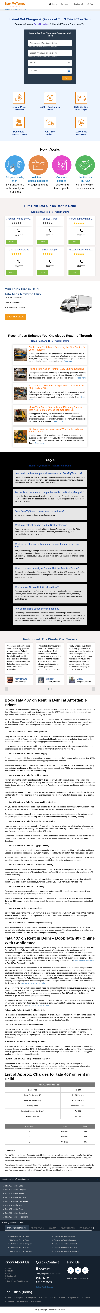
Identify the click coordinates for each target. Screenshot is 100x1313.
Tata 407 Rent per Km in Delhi (33, 983)
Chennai (10, 1301)
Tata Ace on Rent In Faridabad (64, 1244)
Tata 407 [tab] (52, 1228)
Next (67, 78)
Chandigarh (23, 1301)
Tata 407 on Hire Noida (14, 1194)
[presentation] (6, 689)
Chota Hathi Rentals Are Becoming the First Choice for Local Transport (57, 348)
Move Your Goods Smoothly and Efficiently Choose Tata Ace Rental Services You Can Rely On (55, 408)
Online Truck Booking (44, 1287)
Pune (63, 1297)
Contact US (78, 4)
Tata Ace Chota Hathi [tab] (16, 1228)
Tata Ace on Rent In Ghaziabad (64, 1247)
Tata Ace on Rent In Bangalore (19, 1244)
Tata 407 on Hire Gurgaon (15, 1190)
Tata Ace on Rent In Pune (18, 1240)
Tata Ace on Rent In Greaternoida (65, 1251)
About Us (10, 1271)
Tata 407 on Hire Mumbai (15, 1205)
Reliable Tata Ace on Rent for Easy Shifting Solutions (56, 369)
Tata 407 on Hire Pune (14, 1209)
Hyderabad (74, 1297)
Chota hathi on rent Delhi (83, 960)
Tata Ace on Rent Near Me (17, 1281)
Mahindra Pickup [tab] (87, 1228)
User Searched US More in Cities (15, 1179)
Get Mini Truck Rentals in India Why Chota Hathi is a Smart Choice (56, 430)
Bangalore (31, 1297)
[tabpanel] (50, 1198)
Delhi (14, 9)
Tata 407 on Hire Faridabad (16, 1197)
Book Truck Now (15, 316)
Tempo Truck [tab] (37, 1228)
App (90, 4)
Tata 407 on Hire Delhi (14, 1186)
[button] (48, 689)
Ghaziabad (36, 1301)
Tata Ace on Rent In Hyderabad (20, 1251)
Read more (68, 361)
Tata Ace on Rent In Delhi (18, 1236)
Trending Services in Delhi (12, 1223)
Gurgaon (19, 1297)
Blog (9, 1273)
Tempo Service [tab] (68, 1228)
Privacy (10, 1279)
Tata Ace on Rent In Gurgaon (64, 1240)
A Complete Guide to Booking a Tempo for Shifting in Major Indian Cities (56, 387)
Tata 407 (22, 9)
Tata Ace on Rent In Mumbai (63, 1236)
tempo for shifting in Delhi (39, 1005)
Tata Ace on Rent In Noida (18, 1247)
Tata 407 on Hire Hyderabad (16, 1217)
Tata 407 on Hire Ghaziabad (16, 1201)
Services (64, 4)
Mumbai (43, 1297)
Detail (11, 242)
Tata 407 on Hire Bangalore (16, 1213)
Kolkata (87, 1297)
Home (53, 4)
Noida (54, 1297)
